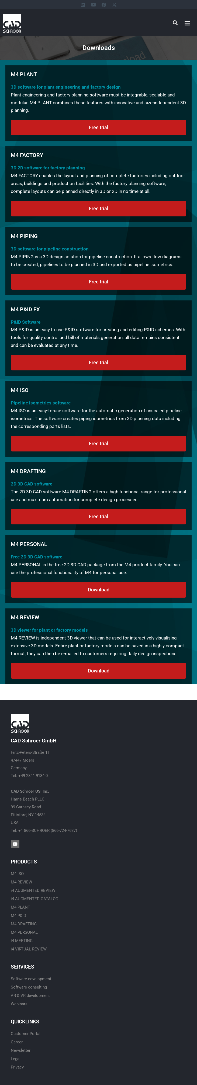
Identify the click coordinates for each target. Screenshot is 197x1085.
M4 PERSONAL (24, 932)
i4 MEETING (22, 940)
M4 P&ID (18, 915)
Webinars (19, 1004)
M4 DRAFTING (24, 924)
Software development (31, 978)
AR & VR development (30, 995)
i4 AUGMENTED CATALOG (34, 898)
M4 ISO (17, 873)
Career (17, 1042)
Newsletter (20, 1050)
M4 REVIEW (21, 882)
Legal (15, 1058)
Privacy (17, 1067)
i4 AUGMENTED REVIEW (33, 890)
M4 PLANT (20, 907)
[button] (187, 23)
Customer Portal (25, 1033)
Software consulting (29, 987)
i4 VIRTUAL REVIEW (29, 949)
